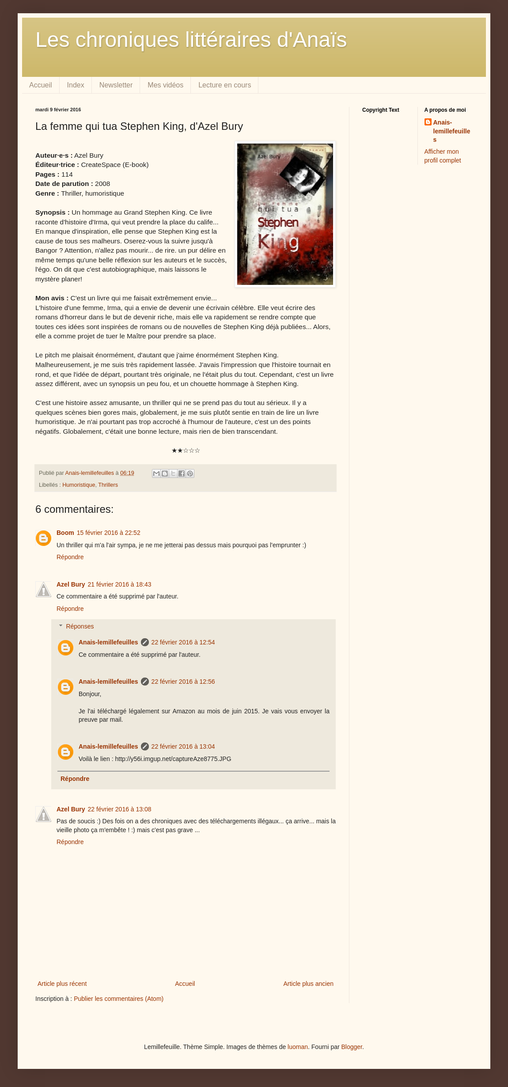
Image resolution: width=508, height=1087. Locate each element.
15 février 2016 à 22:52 (108, 532)
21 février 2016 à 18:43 (120, 584)
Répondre (70, 557)
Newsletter (116, 85)
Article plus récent (62, 983)
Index (75, 85)
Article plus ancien (308, 983)
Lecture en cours (224, 85)
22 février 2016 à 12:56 (183, 681)
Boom (65, 532)
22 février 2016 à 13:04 (183, 746)
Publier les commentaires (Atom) (118, 998)
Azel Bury (71, 584)
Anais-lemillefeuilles (108, 642)
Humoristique (78, 485)
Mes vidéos (165, 85)
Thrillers (108, 485)
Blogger (351, 1046)
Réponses (80, 626)
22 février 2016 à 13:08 (120, 809)
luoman (298, 1046)
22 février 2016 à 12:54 (183, 642)
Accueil (40, 85)
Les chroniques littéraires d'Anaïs (191, 39)
